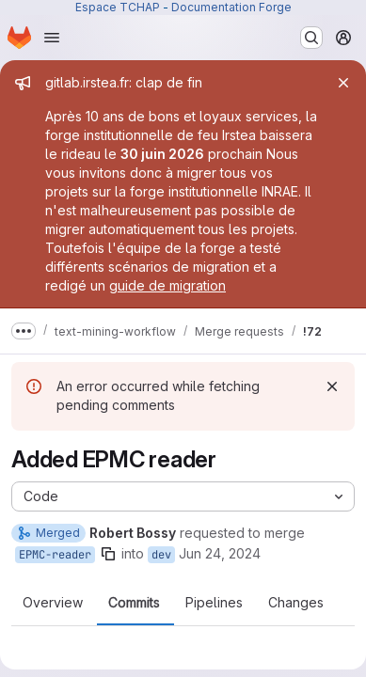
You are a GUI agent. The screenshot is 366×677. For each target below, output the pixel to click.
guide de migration (167, 285)
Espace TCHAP (117, 7)
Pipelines (214, 602)
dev (161, 554)
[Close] (343, 82)
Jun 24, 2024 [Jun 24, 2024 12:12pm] (220, 553)
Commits (134, 602)
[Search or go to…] (311, 37)
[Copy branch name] (108, 554)
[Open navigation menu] (52, 38)
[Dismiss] (332, 386)
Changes (296, 602)
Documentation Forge (231, 7)
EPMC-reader (55, 554)
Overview (53, 602)
